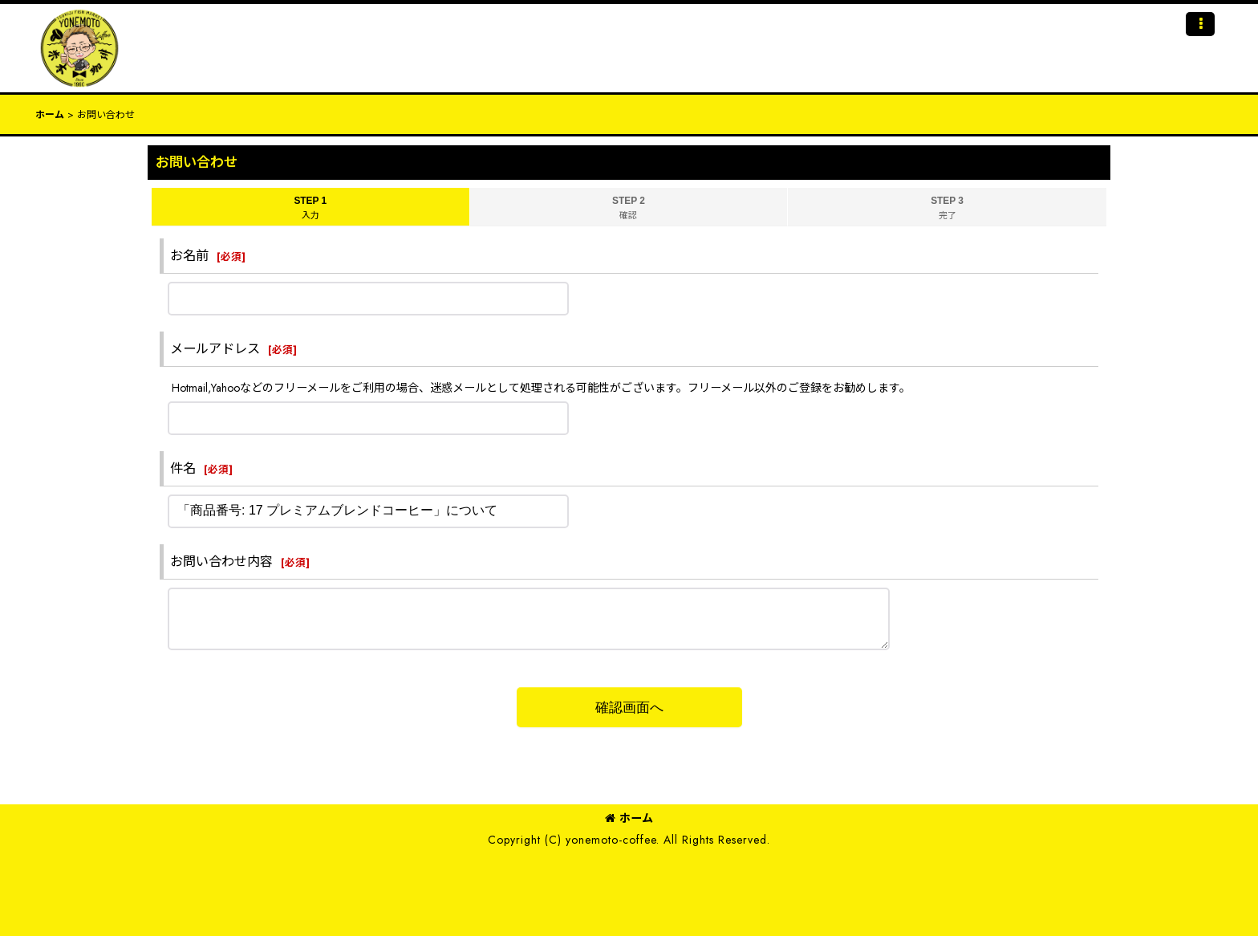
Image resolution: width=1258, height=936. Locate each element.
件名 (183, 468)
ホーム (629, 818)
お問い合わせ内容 (221, 561)
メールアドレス (215, 349)
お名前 (189, 255)
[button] (1200, 24)
